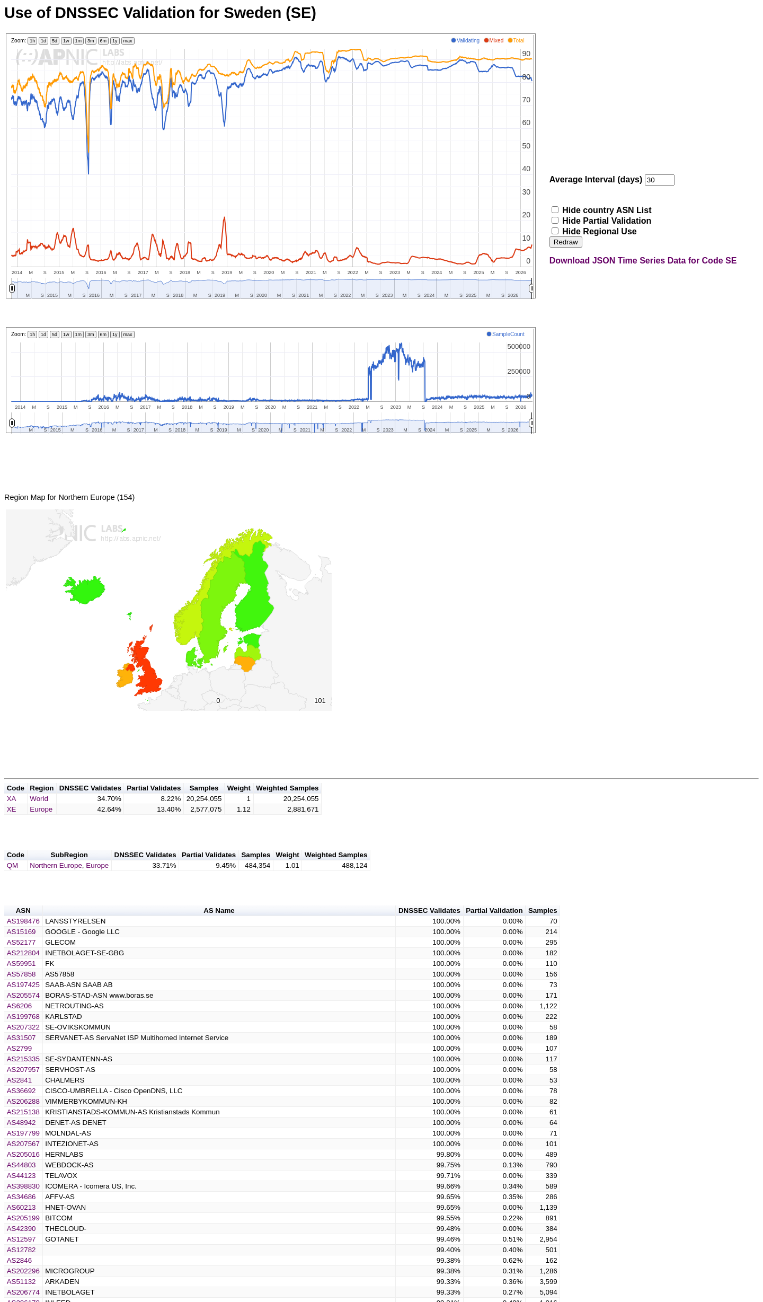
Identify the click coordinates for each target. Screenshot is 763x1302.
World (39, 811)
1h (32, 40)
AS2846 (19, 1279)
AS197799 (23, 1152)
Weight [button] (239, 801)
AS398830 (23, 1205)
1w (66, 40)
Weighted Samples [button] (287, 801)
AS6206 (19, 1025)
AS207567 (23, 1163)
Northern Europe (56, 881)
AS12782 (21, 1269)
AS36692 (21, 1110)
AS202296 (23, 1290)
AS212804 (23, 972)
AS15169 (21, 951)
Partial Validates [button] (154, 801)
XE (11, 822)
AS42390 (21, 1248)
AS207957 (23, 1089)
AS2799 (19, 1067)
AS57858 (21, 993)
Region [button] (42, 801)
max (127, 40)
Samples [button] (204, 801)
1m (78, 40)
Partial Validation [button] (494, 930)
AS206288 (23, 1120)
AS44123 (21, 1195)
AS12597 (21, 1258)
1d (43, 40)
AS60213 (21, 1226)
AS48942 (21, 1142)
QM (12, 881)
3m (90, 40)
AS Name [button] (219, 930)
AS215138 (23, 1131)
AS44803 (21, 1184)
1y (115, 40)
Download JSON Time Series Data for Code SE (643, 260)
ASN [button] (23, 930)
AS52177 (21, 961)
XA (11, 811)
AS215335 (23, 1078)
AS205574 (23, 1014)
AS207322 (23, 1046)
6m (103, 40)
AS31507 (21, 1057)
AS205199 (23, 1237)
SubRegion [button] (69, 871)
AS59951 (21, 983)
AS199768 (23, 1036)
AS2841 (19, 1099)
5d (54, 40)
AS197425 (23, 1004)
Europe (41, 822)
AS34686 (21, 1216)
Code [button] (15, 801)
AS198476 (23, 940)
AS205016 (23, 1173)
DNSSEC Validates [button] (90, 801)
